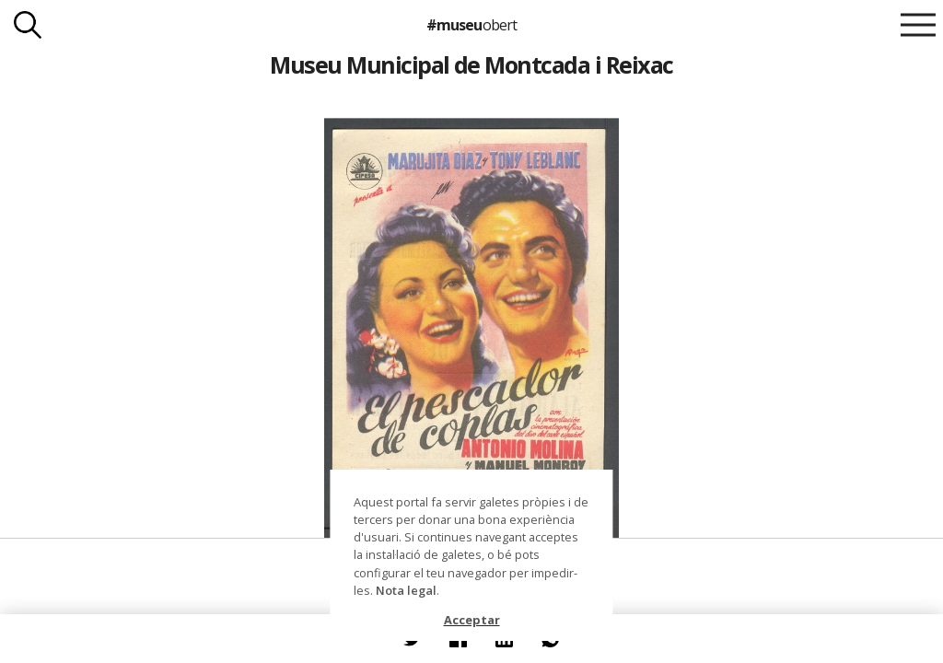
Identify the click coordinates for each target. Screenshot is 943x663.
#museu (471, 25)
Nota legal (406, 590)
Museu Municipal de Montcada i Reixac (471, 64)
